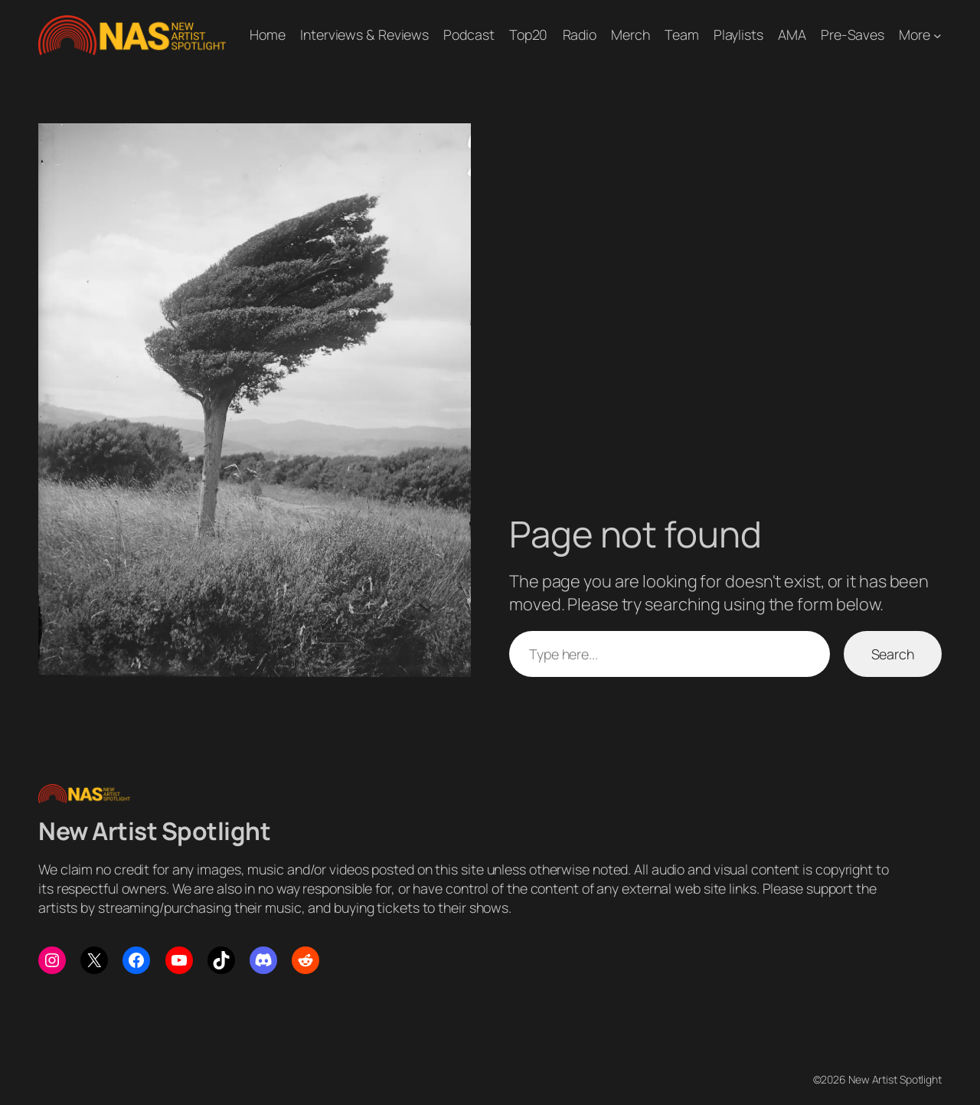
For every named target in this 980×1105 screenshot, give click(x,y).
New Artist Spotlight (154, 831)
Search (892, 654)
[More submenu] (937, 35)
